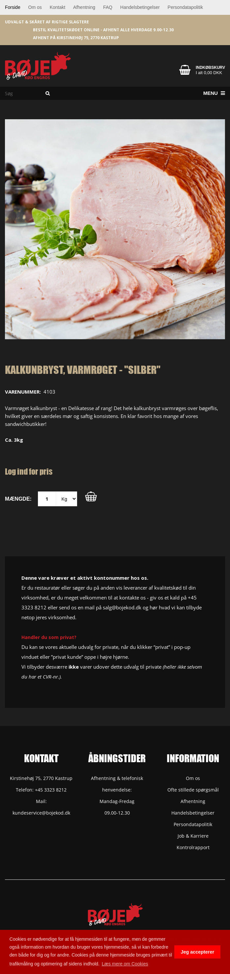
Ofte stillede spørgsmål (193, 790)
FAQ (107, 7)
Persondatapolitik (185, 7)
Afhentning (84, 7)
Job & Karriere (193, 836)
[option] (115, 229)
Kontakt (57, 7)
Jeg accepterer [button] (197, 952)
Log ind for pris (28, 471)
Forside (12, 7)
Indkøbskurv (210, 67)
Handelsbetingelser (140, 7)
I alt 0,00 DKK (209, 72)
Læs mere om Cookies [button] (125, 963)
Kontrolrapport (193, 847)
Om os (35, 7)
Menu (214, 93)
